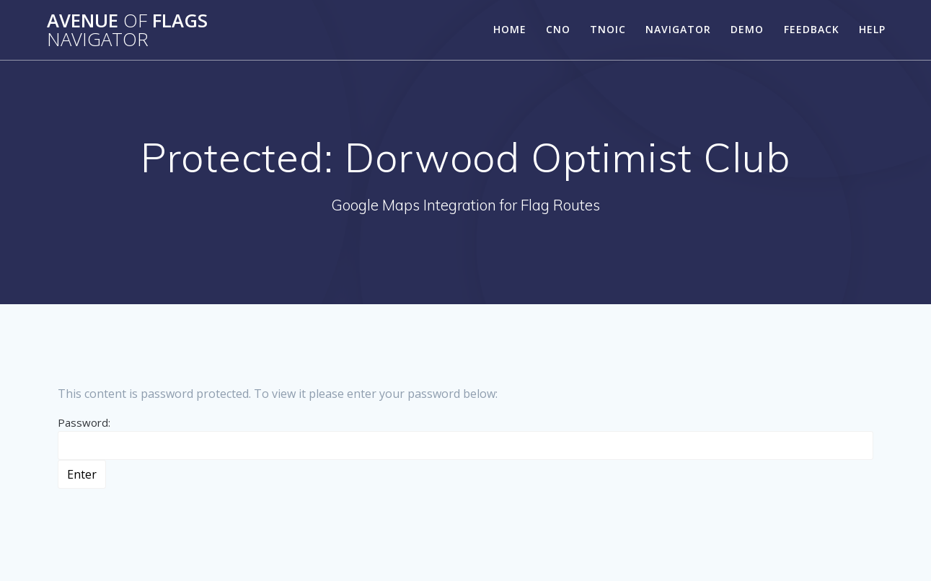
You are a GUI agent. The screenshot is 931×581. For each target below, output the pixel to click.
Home (509, 29)
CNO (558, 29)
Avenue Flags (127, 30)
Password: (466, 437)
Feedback (811, 29)
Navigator (678, 29)
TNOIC (608, 29)
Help (872, 29)
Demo (747, 29)
